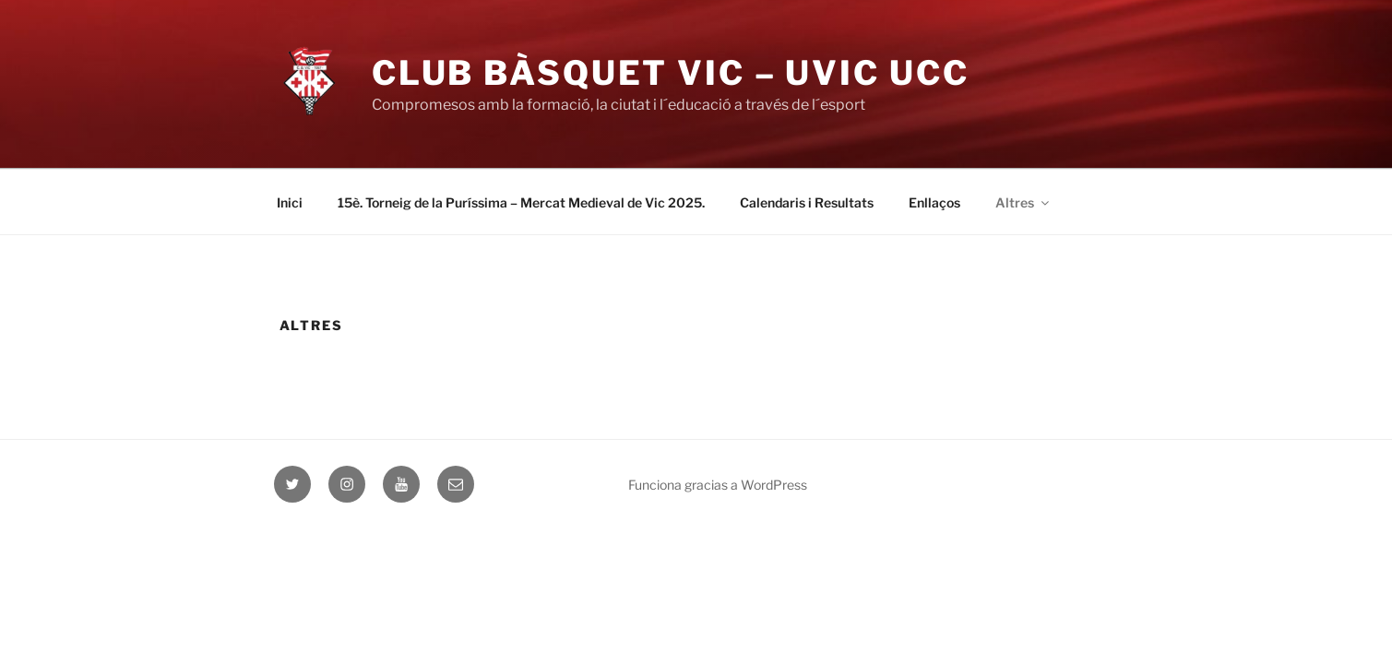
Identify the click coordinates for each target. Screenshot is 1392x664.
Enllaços (934, 202)
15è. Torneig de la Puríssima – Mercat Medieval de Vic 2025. (521, 202)
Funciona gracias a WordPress (717, 484)
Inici (290, 202)
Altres (1023, 202)
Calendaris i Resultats (807, 202)
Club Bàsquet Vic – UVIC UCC (671, 73)
